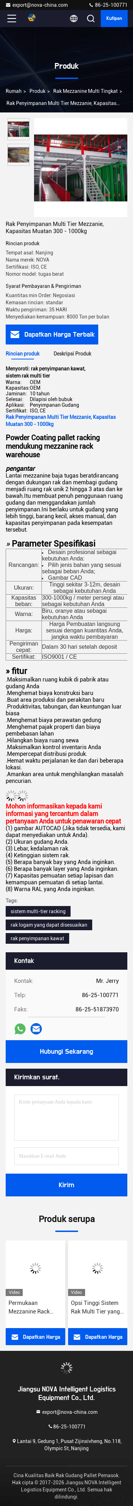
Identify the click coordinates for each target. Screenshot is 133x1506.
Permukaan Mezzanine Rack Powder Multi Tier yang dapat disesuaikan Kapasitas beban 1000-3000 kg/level (33, 1308)
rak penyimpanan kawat (37, 938)
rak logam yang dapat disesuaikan (49, 925)
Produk (37, 91)
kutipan (114, 18)
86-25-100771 (108, 5)
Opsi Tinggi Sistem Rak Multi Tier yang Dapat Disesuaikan (95, 1308)
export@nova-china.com (36, 5)
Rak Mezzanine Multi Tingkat (85, 91)
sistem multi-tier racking (38, 911)
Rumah (14, 91)
